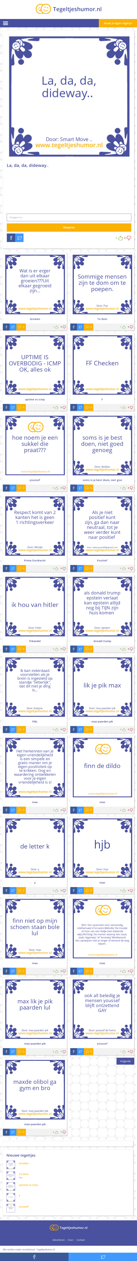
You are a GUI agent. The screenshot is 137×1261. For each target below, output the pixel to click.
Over (70, 1239)
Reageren (69, 227)
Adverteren (58, 1239)
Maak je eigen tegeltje (118, 23)
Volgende (125, 1061)
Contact (81, 1239)
